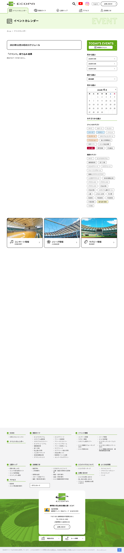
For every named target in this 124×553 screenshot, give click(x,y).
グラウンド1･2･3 (39, 457)
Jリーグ (90, 132)
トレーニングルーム (94, 170)
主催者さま (36, 464)
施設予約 (35, 468)
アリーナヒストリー (61, 441)
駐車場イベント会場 (61, 455)
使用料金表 (36, 474)
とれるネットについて (60, 468)
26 (114, 108)
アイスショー (92, 140)
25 (110, 108)
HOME (12, 433)
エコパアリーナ (93, 166)
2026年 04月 (92, 59)
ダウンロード (36, 485)
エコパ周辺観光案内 (16, 486)
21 (93, 108)
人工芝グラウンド (93, 178)
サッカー (109, 128)
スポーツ (99, 128)
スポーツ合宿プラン (39, 477)
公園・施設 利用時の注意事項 (61, 471)
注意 (92, 148)
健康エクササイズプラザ (96, 174)
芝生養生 (110, 148)
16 (102, 104)
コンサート (91, 136)
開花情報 (100, 148)
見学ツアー (91, 144)
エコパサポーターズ (84, 468)
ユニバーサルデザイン (61, 457)
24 (106, 108)
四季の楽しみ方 (14, 468)
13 (89, 104)
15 (98, 104)
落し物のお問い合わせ (85, 479)
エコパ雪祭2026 (83, 449)
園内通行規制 (103, 202)
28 (93, 112)
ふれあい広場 (99, 194)
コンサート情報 (83, 437)
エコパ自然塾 (103, 439)
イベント (110, 132)
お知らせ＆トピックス (16, 437)
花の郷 (110, 194)
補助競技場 (91, 162)
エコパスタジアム (102, 158)
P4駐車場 (91, 202)
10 (106, 101)
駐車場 (90, 198)
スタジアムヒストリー (41, 441)
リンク (103, 475)
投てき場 (102, 162)
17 (106, 104)
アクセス (13, 480)
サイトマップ (105, 473)
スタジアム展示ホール (106, 190)
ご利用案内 (36, 470)
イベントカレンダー (17, 441)
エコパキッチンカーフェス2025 (107, 442)
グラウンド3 (92, 186)
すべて (90, 128)
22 (98, 108)
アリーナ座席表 (59, 439)
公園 (89, 194)
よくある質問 (105, 464)
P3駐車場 (110, 198)
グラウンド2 (104, 182)
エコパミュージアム (40, 443)
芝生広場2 (91, 190)
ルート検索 (74, 538)
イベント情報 (83, 433)
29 (98, 112)
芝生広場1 (103, 186)
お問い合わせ (108, 4)
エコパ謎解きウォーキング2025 (86, 446)
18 (110, 104)
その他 (90, 206)
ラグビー (100, 132)
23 (102, 108)
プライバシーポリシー (108, 470)
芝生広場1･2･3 (59, 452)
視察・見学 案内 (58, 474)
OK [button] (119, 550)
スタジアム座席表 (39, 439)
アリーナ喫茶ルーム (61, 446)
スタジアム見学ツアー (85, 441)
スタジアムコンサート (106, 136)
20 (89, 108)
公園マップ (13, 464)
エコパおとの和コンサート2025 (107, 446)
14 (93, 104)
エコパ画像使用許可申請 (60, 479)
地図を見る (50, 538)
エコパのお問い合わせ (85, 477)
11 (110, 101)
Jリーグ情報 (103, 437)
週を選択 (91, 79)
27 (89, 112)
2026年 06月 (92, 69)
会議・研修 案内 (58, 477)
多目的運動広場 (108, 178)
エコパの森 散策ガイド (17, 470)
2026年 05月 (92, 64)
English (95, 4)
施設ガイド (36, 433)
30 (102, 112)
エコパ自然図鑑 (14, 473)
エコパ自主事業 (104, 144)
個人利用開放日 (106, 140)
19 (114, 104)
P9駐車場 (100, 198)
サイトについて (106, 468)
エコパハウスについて (86, 464)
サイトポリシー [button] (101, 550)
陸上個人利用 (38, 450)
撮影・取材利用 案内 (39, 479)
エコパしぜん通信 (15, 475)
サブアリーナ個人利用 (61, 450)
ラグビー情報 (82, 439)
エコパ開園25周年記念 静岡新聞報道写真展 (107, 449)
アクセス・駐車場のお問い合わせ (85, 482)
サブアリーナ (106, 166)
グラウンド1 (92, 182)
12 (114, 101)
